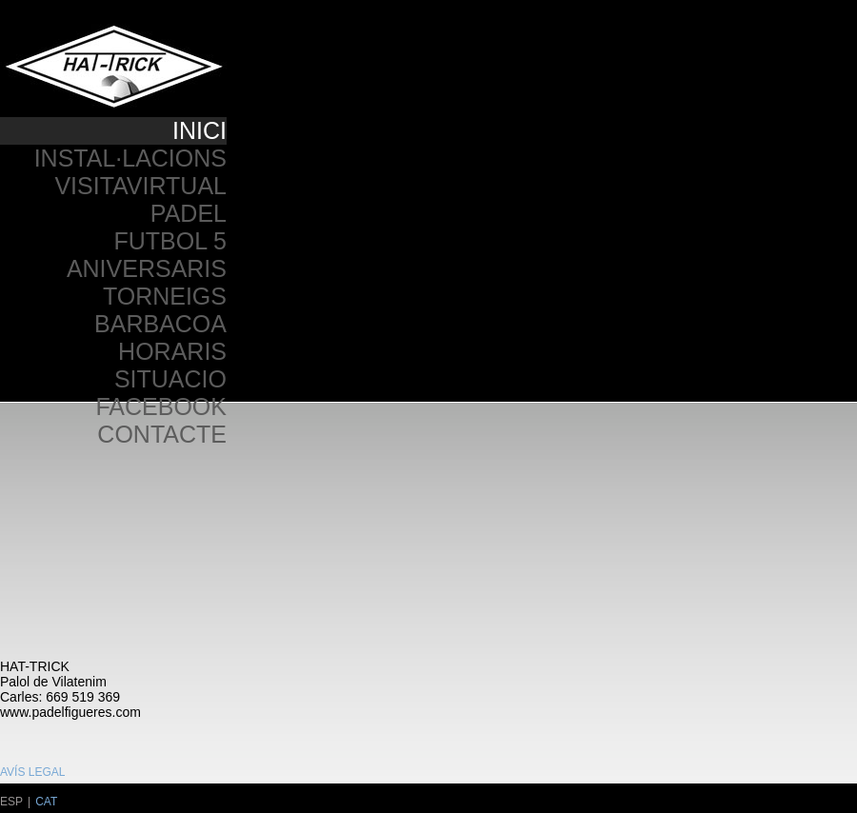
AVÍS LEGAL (32, 772)
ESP (11, 801)
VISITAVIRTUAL (140, 185)
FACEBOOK (161, 406)
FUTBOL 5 (170, 241)
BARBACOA (160, 323)
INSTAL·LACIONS (130, 158)
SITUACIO (170, 379)
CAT (46, 801)
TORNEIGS (165, 296)
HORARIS (172, 351)
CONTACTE (162, 434)
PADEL (188, 213)
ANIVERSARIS (147, 268)
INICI (199, 130)
